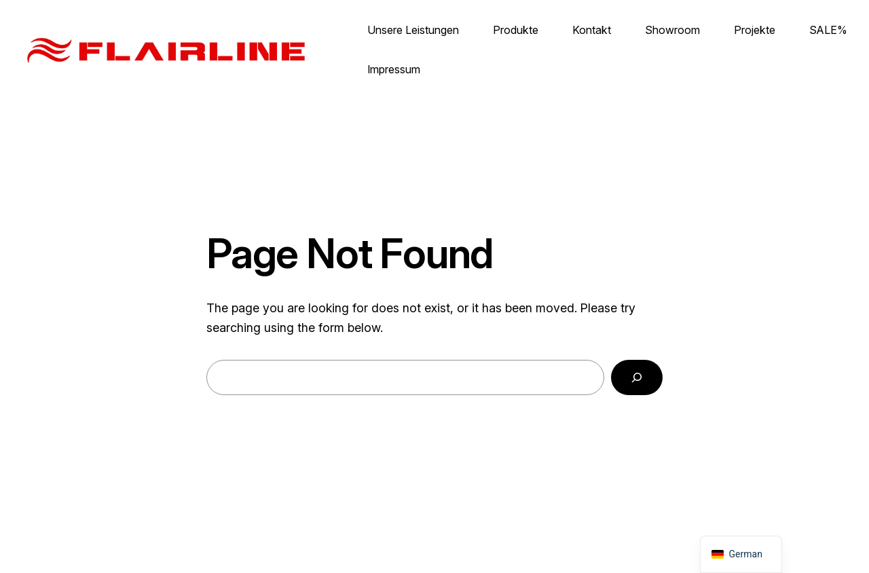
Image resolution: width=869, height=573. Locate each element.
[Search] (637, 377)
